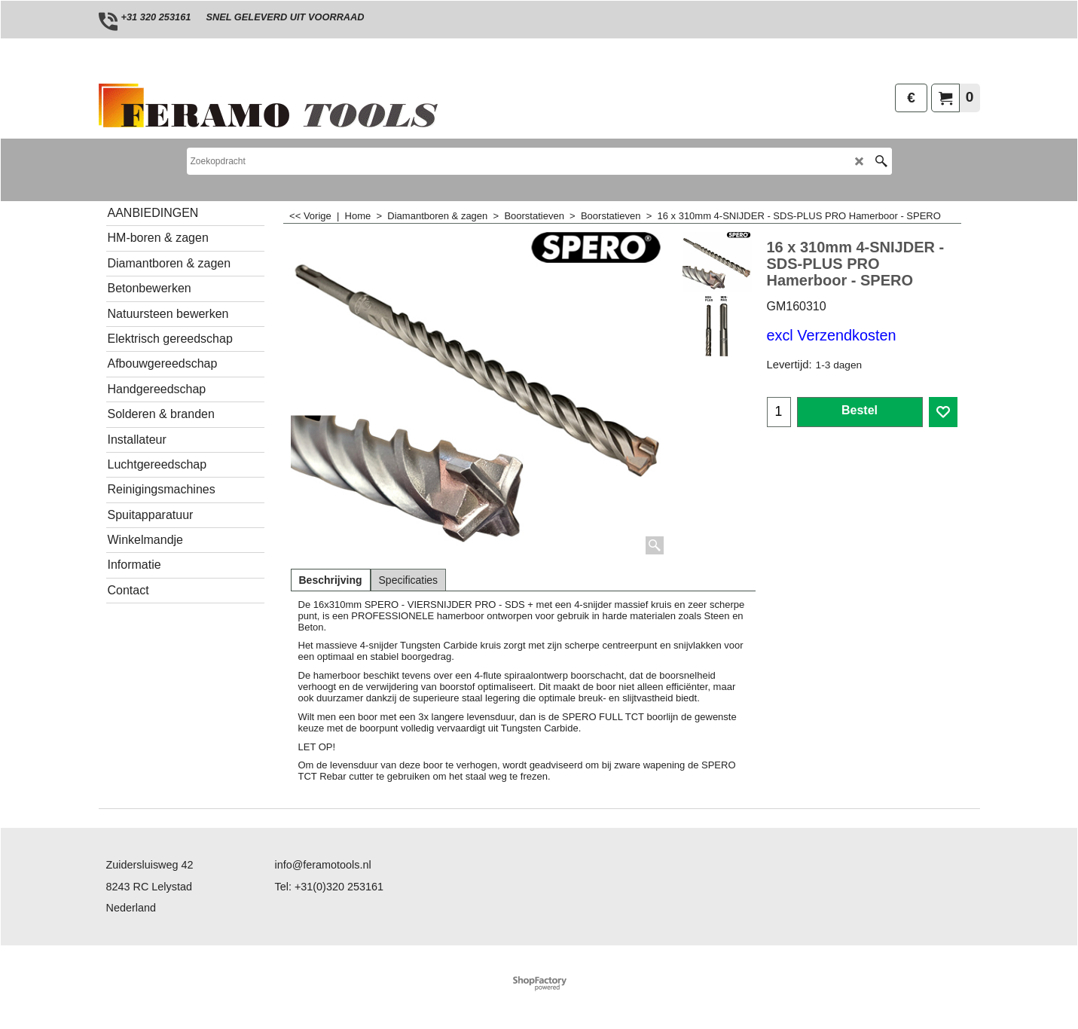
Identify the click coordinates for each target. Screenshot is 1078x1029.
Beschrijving (330, 580)
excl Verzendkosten (831, 335)
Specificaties (408, 580)
